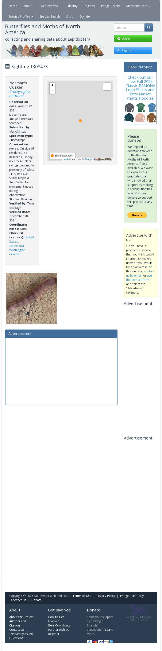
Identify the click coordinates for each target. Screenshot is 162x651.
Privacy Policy (105, 596)
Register (53, 634)
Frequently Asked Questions (21, 636)
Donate (85, 16)
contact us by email (140, 273)
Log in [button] (123, 38)
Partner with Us (58, 630)
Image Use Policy (132, 596)
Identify (72, 6)
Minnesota (16, 246)
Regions (89, 6)
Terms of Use (82, 596)
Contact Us (18, 600)
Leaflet (66, 159)
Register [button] (125, 50)
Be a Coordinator (60, 625)
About (29, 6)
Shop (69, 16)
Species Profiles (21, 16)
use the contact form (139, 277)
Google (88, 159)
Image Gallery (110, 6)
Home (13, 6)
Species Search (49, 16)
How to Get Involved (56, 619)
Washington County (17, 252)
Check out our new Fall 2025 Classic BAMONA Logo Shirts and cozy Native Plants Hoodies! (140, 88)
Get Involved (51, 6)
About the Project (21, 617)
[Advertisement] (61, 370)
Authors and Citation (17, 623)
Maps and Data (138, 6)
